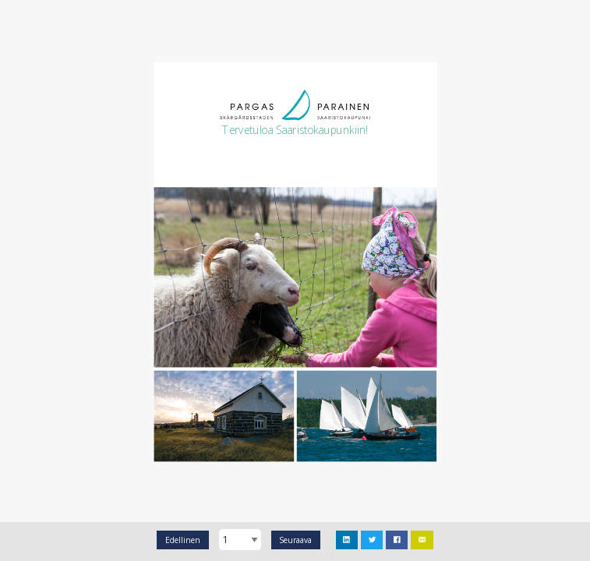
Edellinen (182, 540)
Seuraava (295, 540)
